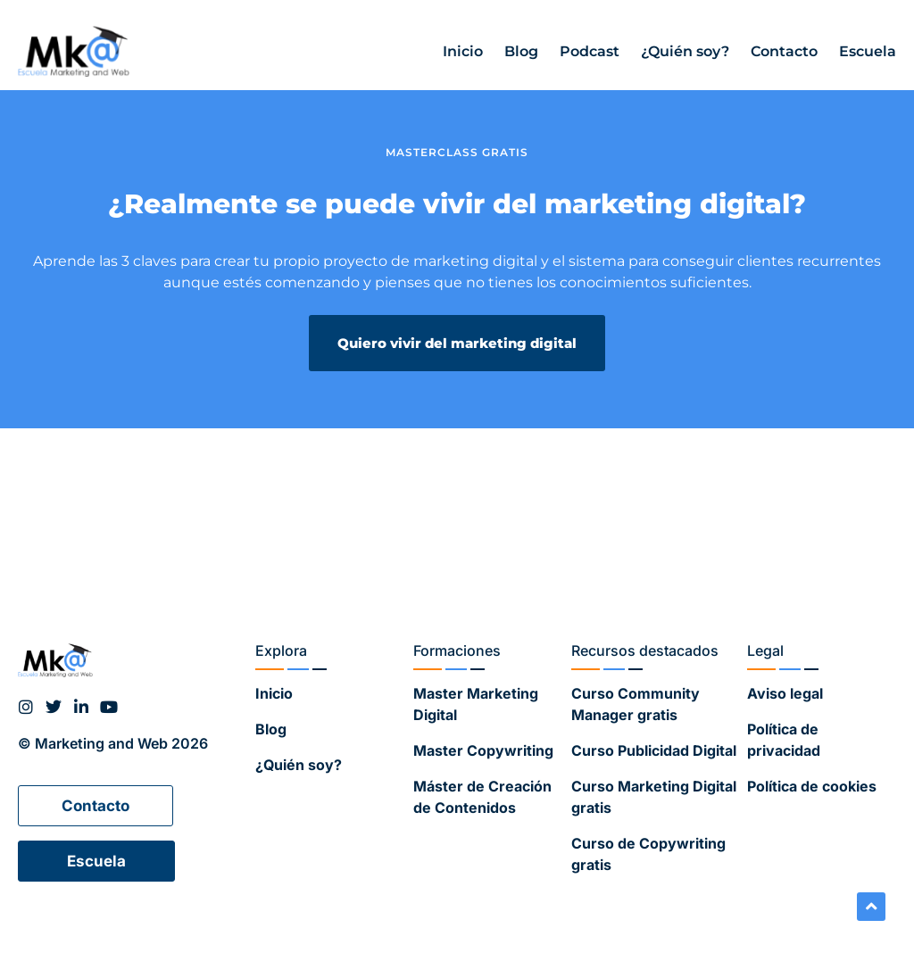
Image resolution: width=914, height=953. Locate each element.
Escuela (867, 51)
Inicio (463, 51)
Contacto (784, 51)
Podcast (589, 51)
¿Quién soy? (685, 51)
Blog (521, 51)
